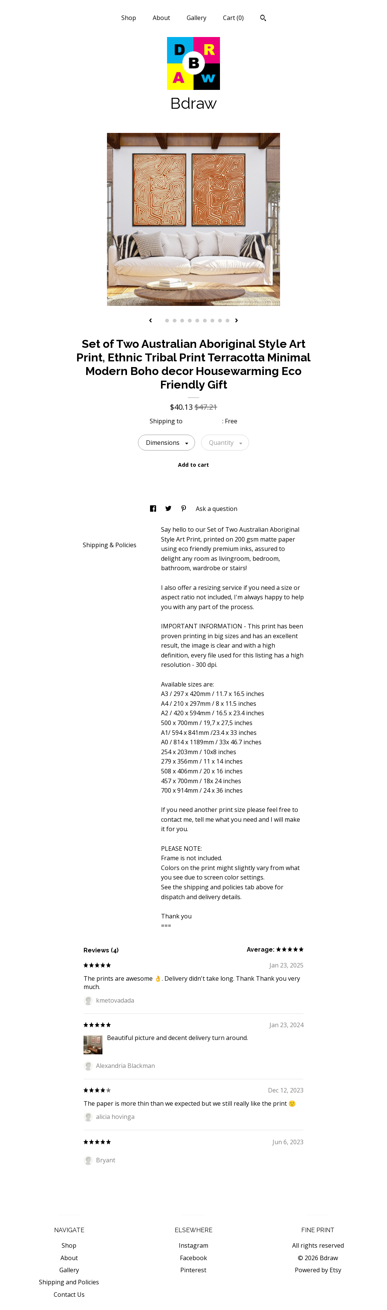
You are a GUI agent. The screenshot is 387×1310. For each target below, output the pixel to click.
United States (203, 421)
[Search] (263, 19)
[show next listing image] (236, 321)
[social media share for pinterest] (184, 509)
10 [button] (227, 320)
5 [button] (190, 320)
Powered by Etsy (318, 1270)
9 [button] (220, 320)
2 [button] (167, 320)
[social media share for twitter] (169, 509)
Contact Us (69, 1294)
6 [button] (197, 320)
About (161, 18)
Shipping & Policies (109, 545)
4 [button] (182, 320)
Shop (128, 18)
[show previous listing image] (150, 321)
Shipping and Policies (69, 1282)
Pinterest (193, 1270)
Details (96, 529)
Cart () (233, 18)
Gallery (196, 18)
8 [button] (212, 320)
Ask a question (216, 509)
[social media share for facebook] (154, 509)
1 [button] (159, 320)
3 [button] (174, 320)
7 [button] (205, 320)
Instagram (193, 1245)
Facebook (193, 1258)
